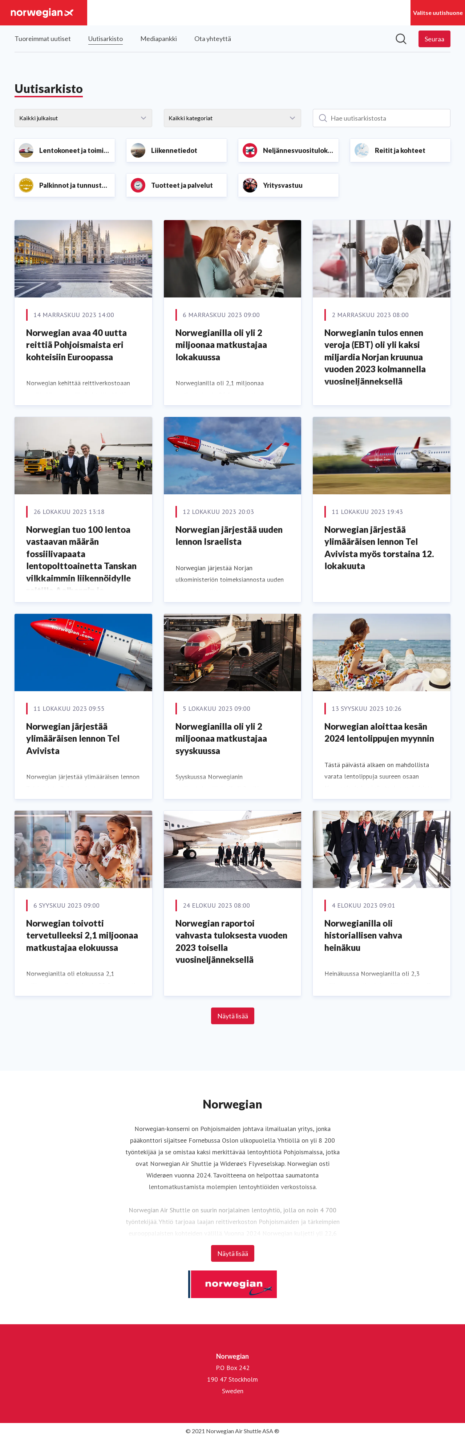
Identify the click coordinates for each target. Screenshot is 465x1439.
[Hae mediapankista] (401, 39)
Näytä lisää (232, 1016)
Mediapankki (158, 38)
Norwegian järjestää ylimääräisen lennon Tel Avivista (73, 738)
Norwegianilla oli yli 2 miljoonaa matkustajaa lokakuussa (221, 344)
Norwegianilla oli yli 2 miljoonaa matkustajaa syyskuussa (221, 738)
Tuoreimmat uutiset (43, 38)
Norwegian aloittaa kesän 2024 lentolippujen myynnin (379, 732)
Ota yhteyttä (212, 38)
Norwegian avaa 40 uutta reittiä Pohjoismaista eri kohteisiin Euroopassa (76, 344)
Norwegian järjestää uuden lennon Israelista (229, 535)
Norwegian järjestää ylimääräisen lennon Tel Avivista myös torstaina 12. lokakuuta (379, 547)
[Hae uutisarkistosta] (381, 118)
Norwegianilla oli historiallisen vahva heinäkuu (363, 935)
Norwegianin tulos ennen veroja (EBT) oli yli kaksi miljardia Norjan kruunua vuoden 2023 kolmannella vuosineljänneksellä (375, 356)
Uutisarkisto (105, 37)
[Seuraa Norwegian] (434, 39)
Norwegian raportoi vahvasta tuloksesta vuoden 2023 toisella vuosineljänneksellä (231, 941)
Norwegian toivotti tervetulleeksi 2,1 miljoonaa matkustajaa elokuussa (82, 935)
